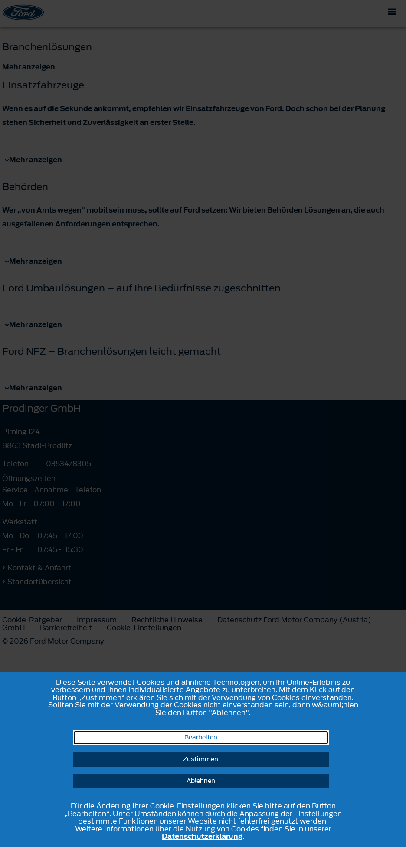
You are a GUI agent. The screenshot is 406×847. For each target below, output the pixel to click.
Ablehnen (201, 780)
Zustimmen (200, 759)
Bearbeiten (200, 737)
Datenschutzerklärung (202, 836)
